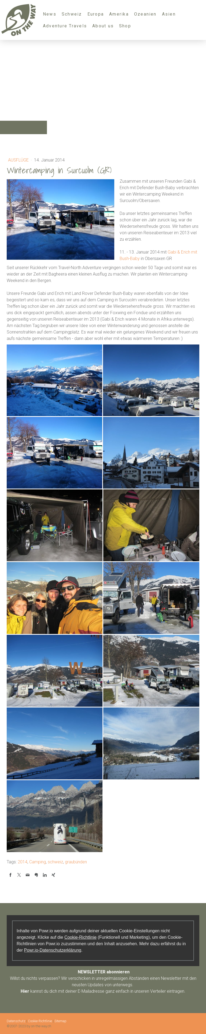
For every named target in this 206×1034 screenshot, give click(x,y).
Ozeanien (145, 14)
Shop (125, 25)
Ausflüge (19, 160)
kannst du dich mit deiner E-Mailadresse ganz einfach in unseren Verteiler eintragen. (103, 991)
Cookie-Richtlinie (80, 937)
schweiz (55, 861)
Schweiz (72, 14)
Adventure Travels (65, 25)
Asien (169, 14)
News (49, 14)
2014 (22, 861)
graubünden (76, 861)
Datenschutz (16, 1021)
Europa (95, 14)
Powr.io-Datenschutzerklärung (52, 950)
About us (103, 25)
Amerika (119, 14)
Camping (37, 861)
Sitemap (60, 1021)
